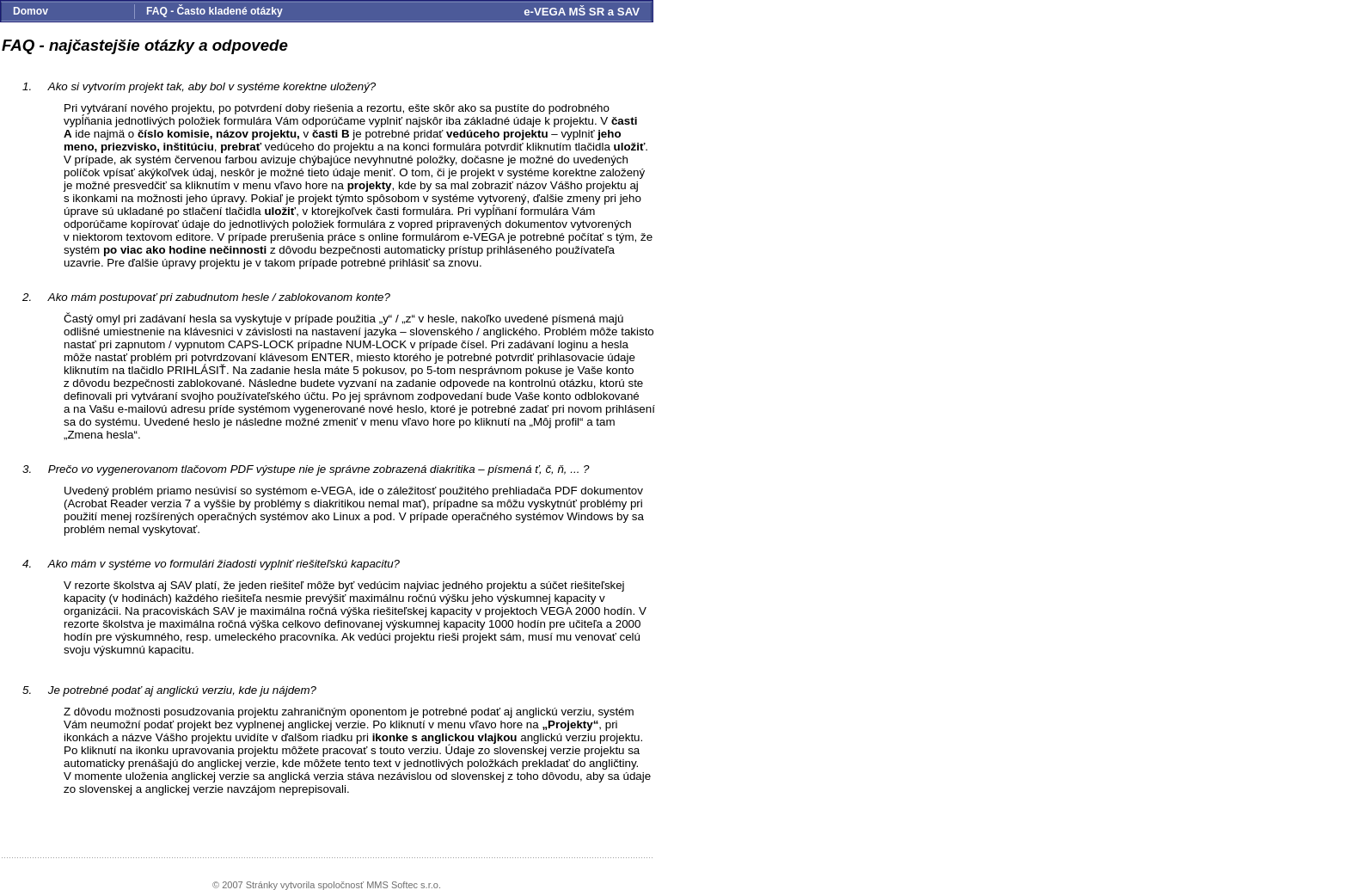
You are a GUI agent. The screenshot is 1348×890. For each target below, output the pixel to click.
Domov (30, 11)
